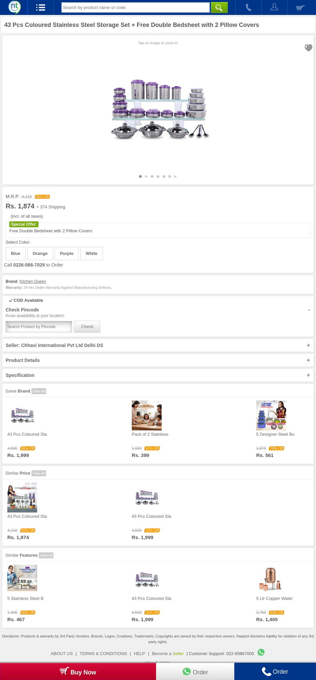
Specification (158, 375)
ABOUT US (62, 653)
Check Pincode (158, 313)
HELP (139, 653)
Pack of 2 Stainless (150, 434)
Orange (40, 253)
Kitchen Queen (33, 281)
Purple (66, 253)
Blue (15, 253)
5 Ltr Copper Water (274, 598)
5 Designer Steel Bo (275, 434)
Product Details (158, 360)
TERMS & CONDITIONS (103, 653)
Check (87, 326)
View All (39, 391)
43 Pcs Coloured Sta (27, 434)
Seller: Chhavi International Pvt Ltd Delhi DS (158, 345)
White (91, 253)
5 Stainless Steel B (25, 598)
